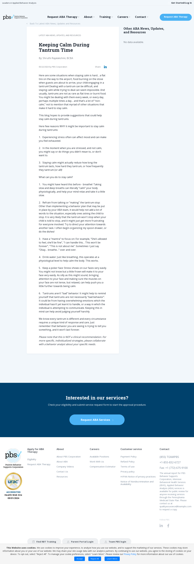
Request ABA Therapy (63, 17)
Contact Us (62, 471)
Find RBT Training (44, 541)
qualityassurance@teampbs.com (175, 506)
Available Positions (99, 456)
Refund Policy (127, 461)
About (88, 17)
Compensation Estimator (103, 466)
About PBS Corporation (69, 456)
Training (103, 17)
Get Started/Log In (180, 2)
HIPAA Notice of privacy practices (138, 476)
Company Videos (65, 466)
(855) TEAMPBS (169, 457)
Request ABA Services (97, 420)
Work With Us (97, 461)
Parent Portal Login (80, 541)
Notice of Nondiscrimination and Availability (137, 483)
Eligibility (31, 459)
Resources (62, 476)
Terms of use (127, 466)
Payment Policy (128, 456)
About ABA (62, 461)
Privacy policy (127, 471)
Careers (120, 17)
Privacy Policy (130, 554)
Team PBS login (115, 541)
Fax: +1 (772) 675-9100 (174, 468)
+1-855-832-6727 (170, 462)
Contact (137, 17)
